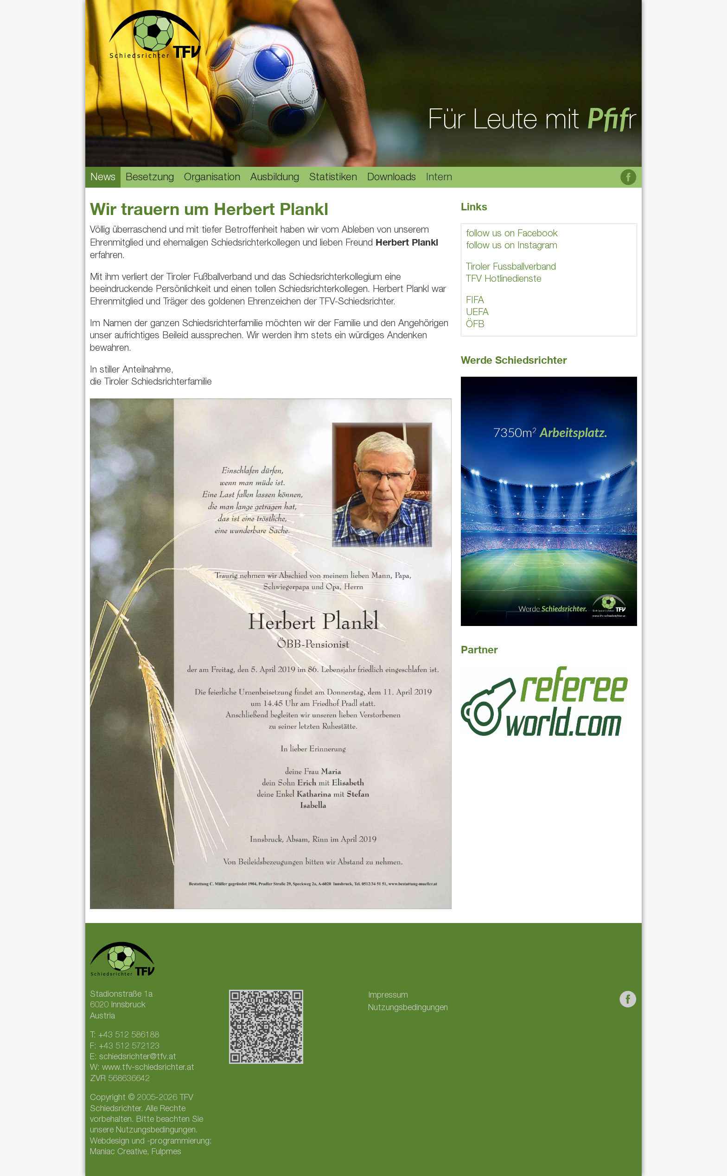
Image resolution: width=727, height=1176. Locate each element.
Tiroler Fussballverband (511, 267)
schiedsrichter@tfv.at (137, 1057)
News (102, 178)
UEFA (477, 313)
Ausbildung (274, 178)
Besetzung (150, 178)
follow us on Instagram (511, 246)
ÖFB (475, 325)
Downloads (391, 178)
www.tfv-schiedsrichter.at (148, 1068)
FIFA (475, 301)
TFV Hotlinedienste (504, 280)
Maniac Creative (118, 1152)
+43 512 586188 (128, 1035)
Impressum (388, 996)
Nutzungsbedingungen (408, 1008)
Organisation (212, 178)
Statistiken (333, 178)
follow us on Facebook (512, 234)
